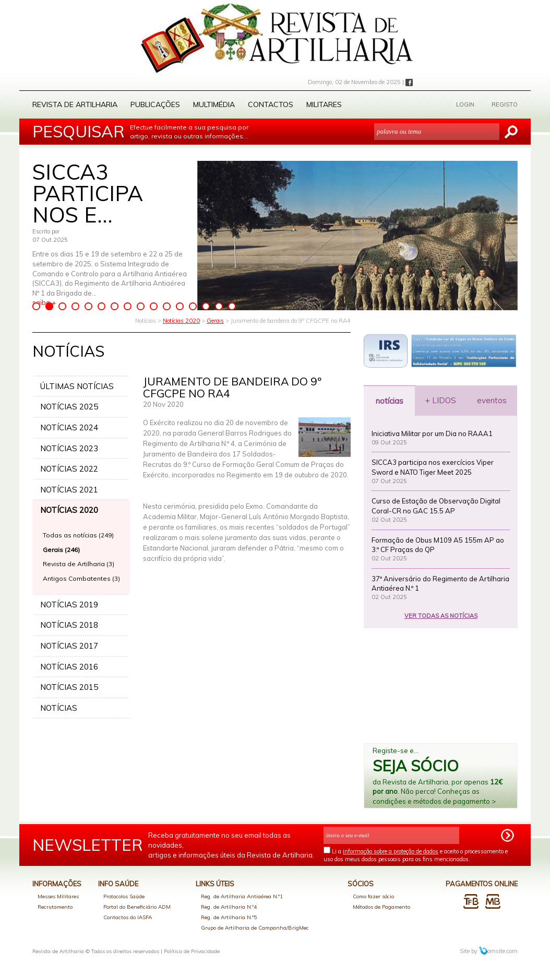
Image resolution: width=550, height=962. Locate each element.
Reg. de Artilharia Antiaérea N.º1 (242, 896)
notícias (389, 401)
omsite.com (498, 951)
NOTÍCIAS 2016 (69, 667)
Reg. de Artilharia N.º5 (229, 917)
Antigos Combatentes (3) (81, 578)
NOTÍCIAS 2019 (69, 604)
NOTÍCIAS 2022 (69, 469)
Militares (324, 104)
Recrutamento (55, 907)
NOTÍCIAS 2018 (69, 625)
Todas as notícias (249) (78, 535)
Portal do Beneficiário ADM (137, 907)
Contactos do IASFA (127, 917)
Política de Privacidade (192, 951)
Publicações (155, 104)
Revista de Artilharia (74, 104)
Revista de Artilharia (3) (78, 564)
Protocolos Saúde (124, 896)
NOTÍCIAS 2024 (69, 427)
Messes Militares (58, 896)
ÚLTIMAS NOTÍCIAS (77, 386)
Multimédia (214, 104)
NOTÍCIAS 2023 (69, 448)
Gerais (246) (61, 550)
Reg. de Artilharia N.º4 (229, 907)
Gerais (215, 320)
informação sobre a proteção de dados (390, 851)
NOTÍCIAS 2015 (69, 687)
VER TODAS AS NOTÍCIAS (440, 615)
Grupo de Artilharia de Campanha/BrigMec (255, 927)
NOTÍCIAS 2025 (69, 407)
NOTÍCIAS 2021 (69, 490)
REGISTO (505, 104)
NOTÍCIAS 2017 (69, 646)
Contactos (270, 104)
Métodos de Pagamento (381, 907)
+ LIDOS (440, 400)
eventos (492, 400)
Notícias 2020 (181, 320)
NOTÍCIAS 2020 (69, 510)
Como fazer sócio (373, 896)
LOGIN (465, 104)
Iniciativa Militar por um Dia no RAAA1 (432, 433)
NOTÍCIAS (58, 708)
